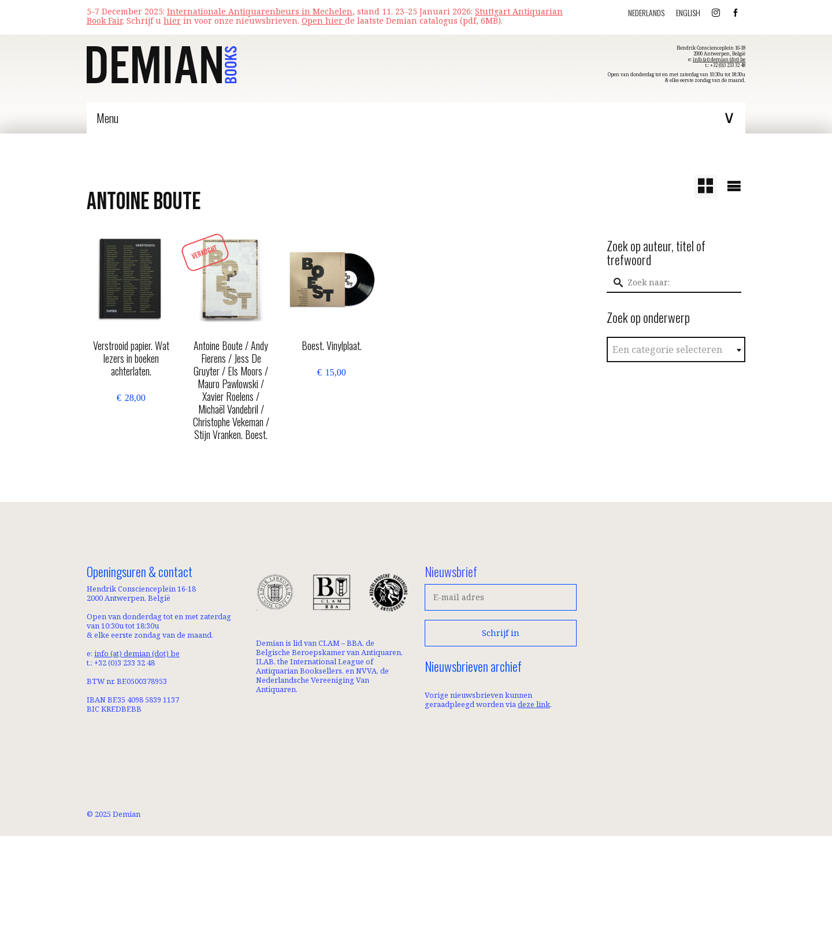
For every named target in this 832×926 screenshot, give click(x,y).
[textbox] (676, 350)
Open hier (323, 20)
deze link (534, 704)
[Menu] (416, 117)
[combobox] (676, 349)
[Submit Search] (615, 282)
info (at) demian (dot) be (719, 59)
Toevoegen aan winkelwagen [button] (131, 430)
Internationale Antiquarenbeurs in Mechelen (259, 11)
